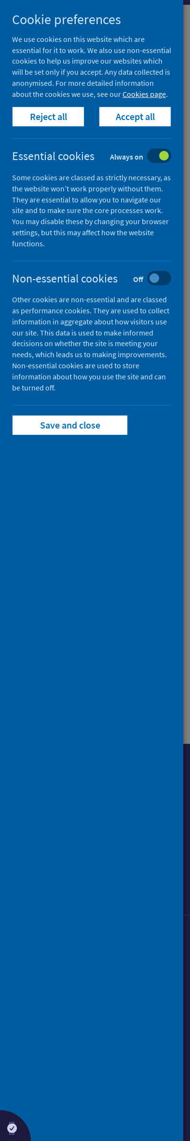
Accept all (135, 116)
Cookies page (144, 94)
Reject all (48, 116)
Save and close (70, 425)
